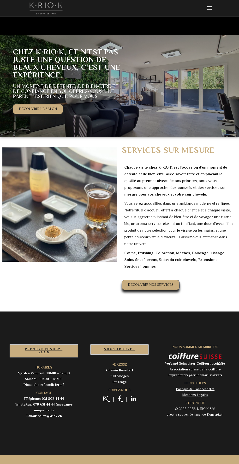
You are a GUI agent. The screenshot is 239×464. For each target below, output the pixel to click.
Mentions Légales (195, 395)
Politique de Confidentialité (195, 389)
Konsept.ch (215, 415)
